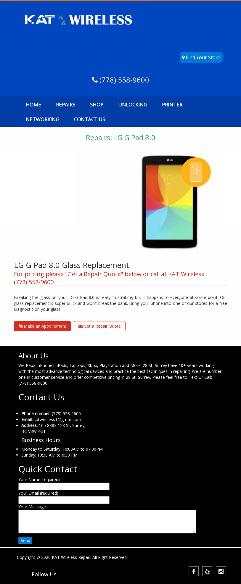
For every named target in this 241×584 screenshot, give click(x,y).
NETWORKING (42, 119)
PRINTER (172, 104)
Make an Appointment (42, 326)
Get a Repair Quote (99, 326)
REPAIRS (65, 104)
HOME (33, 104)
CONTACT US (89, 119)
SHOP (96, 104)
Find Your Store (201, 57)
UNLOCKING (132, 104)
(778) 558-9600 (123, 80)
